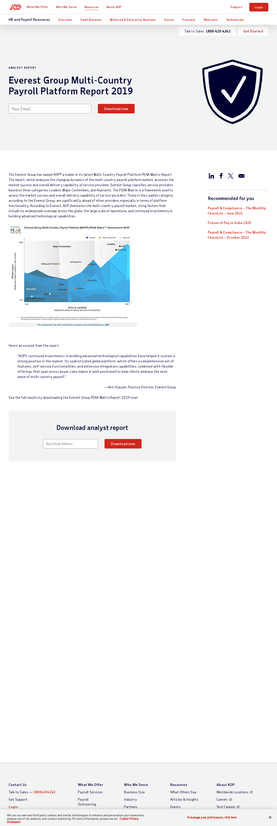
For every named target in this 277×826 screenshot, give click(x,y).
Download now (116, 108)
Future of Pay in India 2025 (229, 223)
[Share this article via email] (241, 175)
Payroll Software (91, 714)
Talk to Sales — (32, 687)
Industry (130, 695)
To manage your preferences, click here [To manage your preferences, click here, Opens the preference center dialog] (212, 817)
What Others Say (183, 687)
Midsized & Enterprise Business (133, 19)
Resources (93, 7)
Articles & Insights (184, 695)
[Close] (270, 817)
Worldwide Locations (232, 687)
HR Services (87, 741)
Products (84, 760)
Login (259, 7)
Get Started (253, 31)
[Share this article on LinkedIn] (211, 175)
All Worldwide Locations (27, 799)
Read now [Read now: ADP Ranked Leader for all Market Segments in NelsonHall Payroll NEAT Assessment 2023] (113, 627)
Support (236, 7)
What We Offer (39, 7)
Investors (223, 717)
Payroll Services (90, 687)
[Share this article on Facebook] (221, 175)
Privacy (103, 787)
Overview (65, 19)
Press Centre (226, 709)
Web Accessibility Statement (156, 787)
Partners (130, 702)
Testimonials (235, 19)
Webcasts (210, 19)
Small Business (90, 19)
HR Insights (86, 734)
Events (169, 19)
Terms (119, 787)
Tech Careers (225, 702)
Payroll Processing (92, 707)
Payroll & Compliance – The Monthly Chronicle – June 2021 (237, 210)
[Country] (32, 788)
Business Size (134, 687)
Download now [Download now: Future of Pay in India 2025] (27, 627)
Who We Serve (67, 7)
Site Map (84, 787)
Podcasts (188, 19)
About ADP (115, 7)
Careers (222, 695)
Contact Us (18, 680)
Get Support (18, 695)
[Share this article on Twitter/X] (230, 175)
